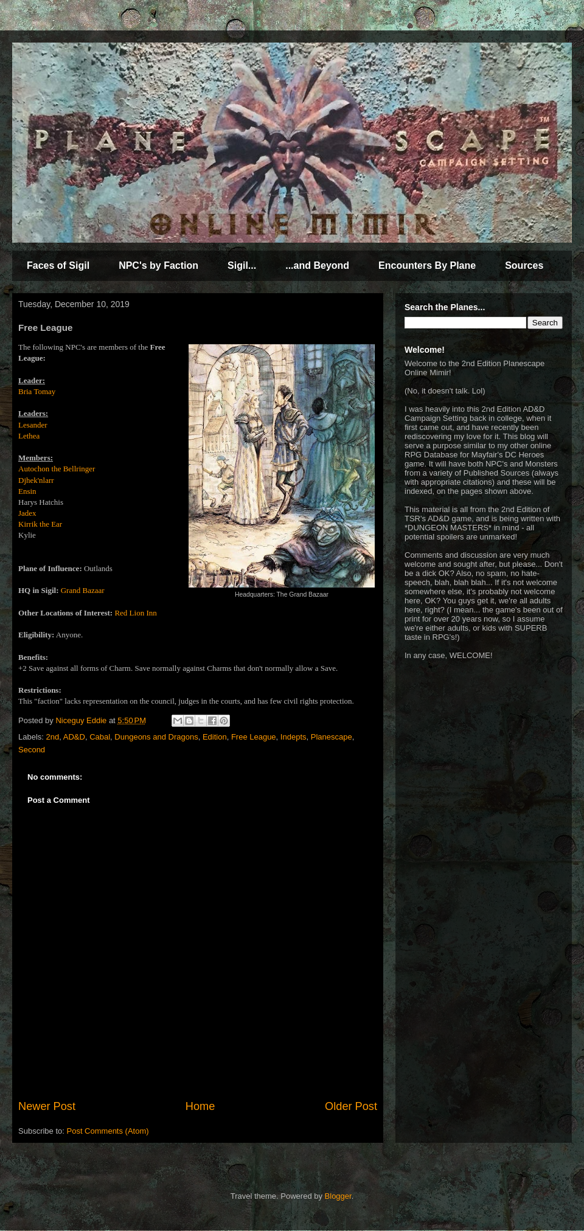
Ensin (27, 491)
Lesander (32, 424)
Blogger (338, 1196)
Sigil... (242, 265)
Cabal (99, 736)
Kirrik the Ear (40, 524)
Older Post (351, 1106)
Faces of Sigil (58, 265)
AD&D (74, 736)
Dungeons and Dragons (156, 736)
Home (200, 1106)
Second (31, 749)
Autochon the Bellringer (56, 468)
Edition (215, 736)
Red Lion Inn (135, 612)
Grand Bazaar (83, 590)
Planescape (331, 736)
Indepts (293, 736)
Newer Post (46, 1106)
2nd (53, 736)
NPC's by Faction (158, 265)
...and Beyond (317, 265)
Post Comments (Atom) (108, 1131)
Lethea (29, 435)
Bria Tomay (36, 391)
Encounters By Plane (427, 265)
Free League (253, 736)
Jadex (27, 513)
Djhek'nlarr (36, 480)
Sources (524, 265)
